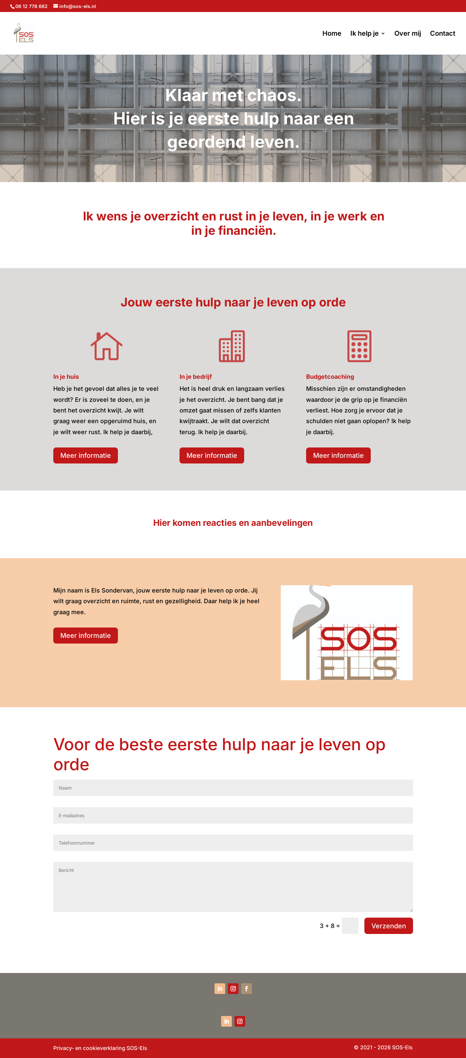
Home (331, 34)
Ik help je (364, 34)
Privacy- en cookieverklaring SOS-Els (100, 1048)
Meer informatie (85, 455)
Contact (442, 34)
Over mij (407, 34)
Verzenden (388, 926)
